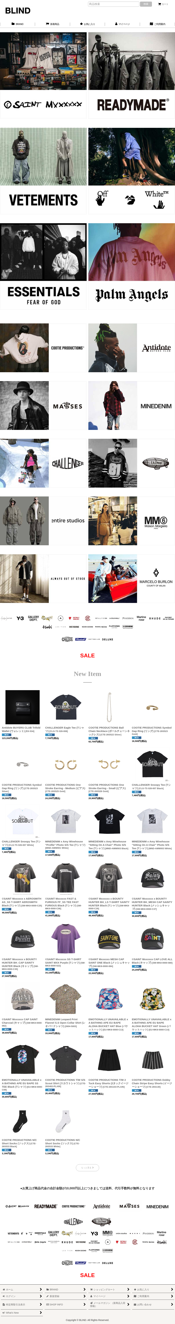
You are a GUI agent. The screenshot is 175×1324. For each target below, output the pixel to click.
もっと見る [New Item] (87, 1167)
